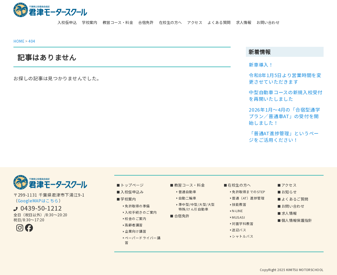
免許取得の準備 (137, 205)
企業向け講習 (135, 231)
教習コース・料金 (118, 22)
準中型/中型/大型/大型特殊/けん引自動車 (197, 207)
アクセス (194, 22)
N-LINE (237, 210)
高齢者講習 (134, 224)
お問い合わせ (267, 22)
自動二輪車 (187, 198)
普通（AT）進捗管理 (248, 198)
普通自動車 (187, 191)
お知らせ (289, 192)
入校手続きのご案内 (141, 212)
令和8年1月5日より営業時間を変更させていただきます (285, 78)
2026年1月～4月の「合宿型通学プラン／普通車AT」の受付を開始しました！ (284, 116)
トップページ (132, 185)
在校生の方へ (170, 22)
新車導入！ (261, 64)
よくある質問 (218, 22)
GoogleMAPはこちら (38, 201)
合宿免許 (145, 22)
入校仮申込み (132, 192)
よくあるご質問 (294, 199)
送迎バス (239, 229)
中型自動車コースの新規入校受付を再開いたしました (286, 95)
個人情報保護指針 (296, 220)
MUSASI (238, 217)
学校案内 (89, 22)
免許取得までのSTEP (248, 191)
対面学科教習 (242, 223)
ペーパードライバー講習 (142, 240)
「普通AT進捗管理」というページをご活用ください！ (284, 136)
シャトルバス (242, 236)
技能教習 (239, 204)
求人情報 (243, 22)
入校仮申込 (67, 22)
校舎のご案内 (135, 218)
